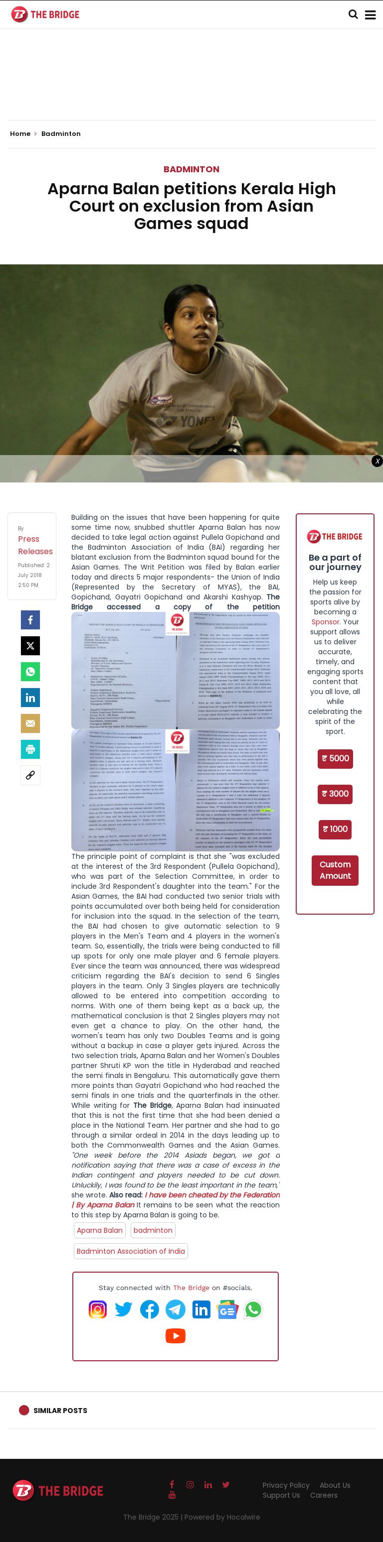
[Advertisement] (191, 90)
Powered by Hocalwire (222, 1517)
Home (23, 133)
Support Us (281, 1495)
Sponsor (326, 622)
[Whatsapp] (30, 672)
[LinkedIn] (30, 698)
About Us (335, 1485)
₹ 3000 (335, 794)
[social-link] (30, 775)
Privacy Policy (286, 1485)
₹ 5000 (335, 758)
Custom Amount (335, 870)
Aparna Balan (100, 1230)
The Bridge (191, 1288)
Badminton (191, 169)
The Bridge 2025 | (154, 1517)
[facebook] (30, 620)
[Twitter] (30, 646)
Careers (324, 1495)
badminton (153, 1230)
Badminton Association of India (131, 1251)
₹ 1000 (335, 829)
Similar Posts (60, 1411)
